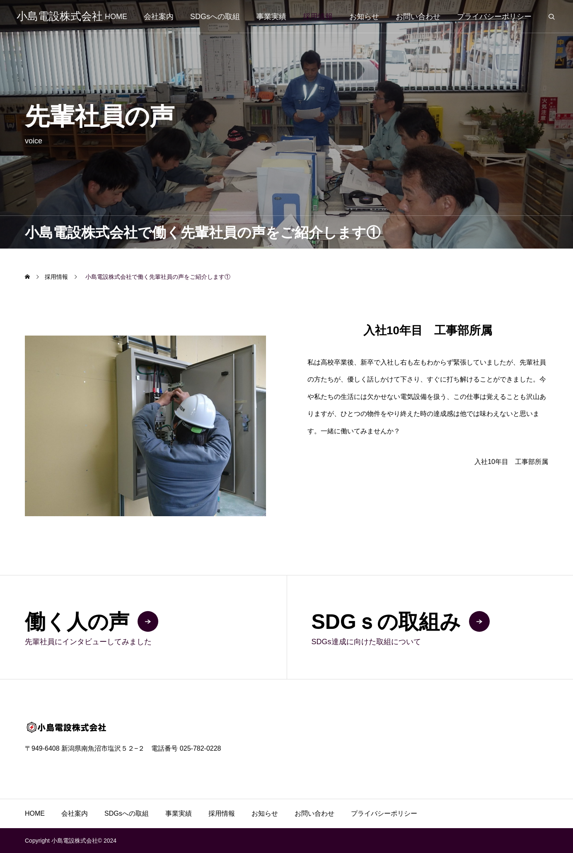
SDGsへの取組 (215, 16)
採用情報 (318, 16)
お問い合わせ (418, 16)
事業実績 (271, 16)
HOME (116, 16)
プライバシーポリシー (494, 16)
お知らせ (364, 16)
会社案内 (159, 16)
